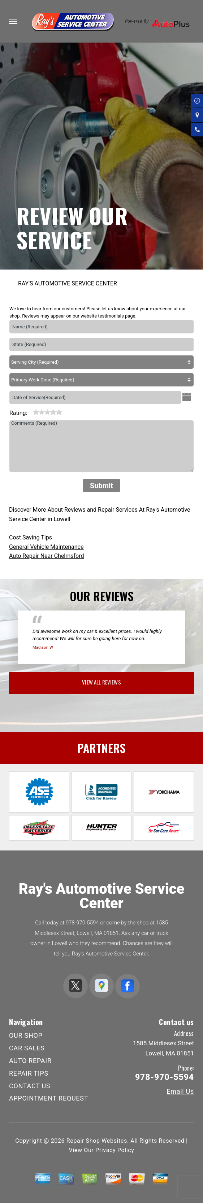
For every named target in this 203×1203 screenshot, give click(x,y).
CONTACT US (29, 1086)
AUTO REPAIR (30, 1060)
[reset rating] (30, 411)
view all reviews (101, 682)
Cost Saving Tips (30, 537)
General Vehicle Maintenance (46, 546)
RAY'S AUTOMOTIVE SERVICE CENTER (67, 283)
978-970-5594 (82, 922)
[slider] (47, 412)
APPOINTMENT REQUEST (48, 1098)
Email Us (180, 1091)
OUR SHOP (26, 1035)
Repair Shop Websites (96, 1140)
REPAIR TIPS (28, 1073)
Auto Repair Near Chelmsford (46, 555)
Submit (101, 485)
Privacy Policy (114, 1150)
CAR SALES (27, 1048)
